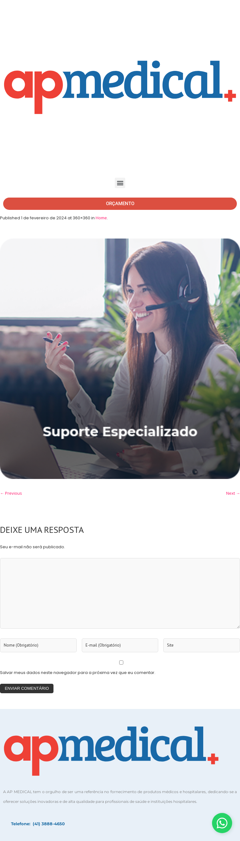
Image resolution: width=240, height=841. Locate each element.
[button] (120, 183)
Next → (233, 493)
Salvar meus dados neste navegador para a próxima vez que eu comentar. (77, 673)
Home (101, 218)
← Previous (11, 493)
